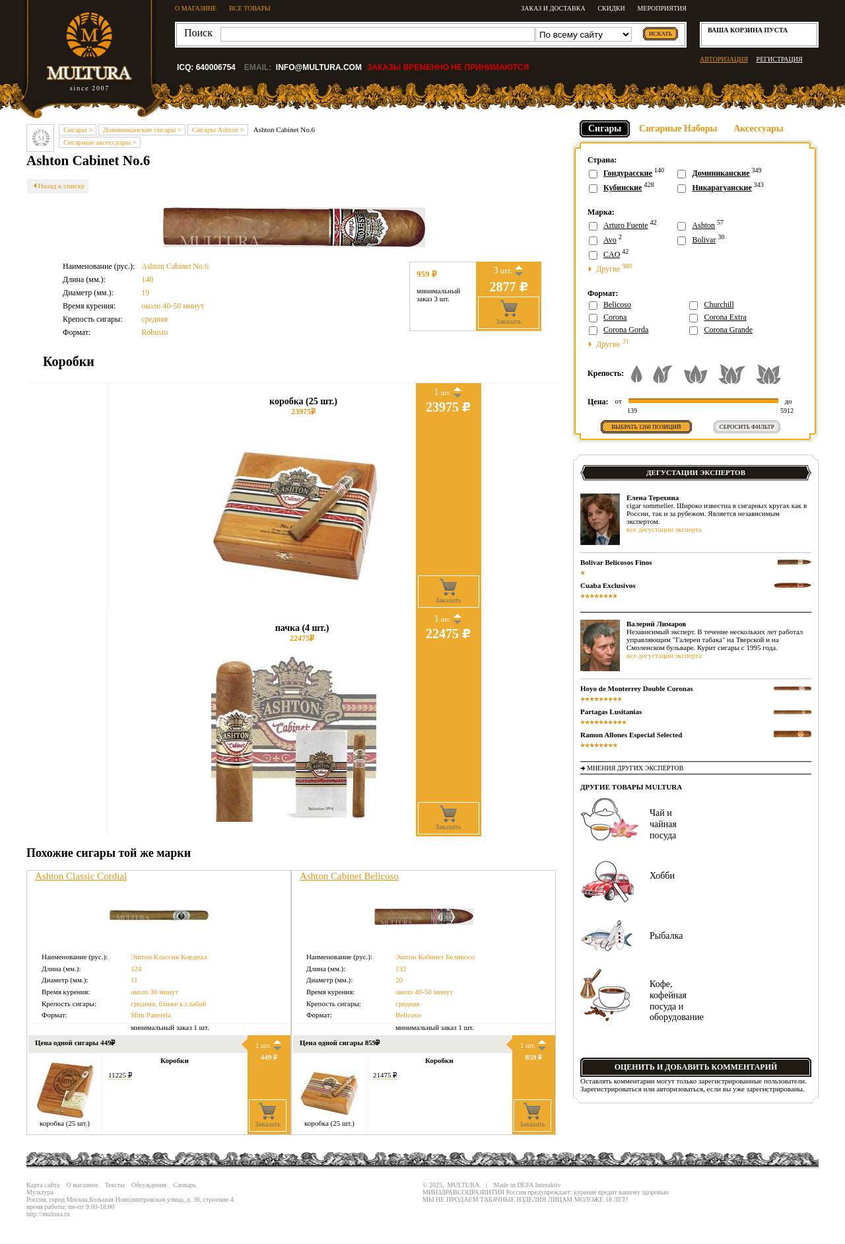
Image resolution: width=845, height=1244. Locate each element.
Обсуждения (148, 1185)
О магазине (82, 1185)
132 (401, 968)
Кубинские (622, 187)
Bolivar (704, 239)
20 (399, 980)
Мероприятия (662, 8)
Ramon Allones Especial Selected (631, 735)
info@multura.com (319, 67)
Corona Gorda (625, 329)
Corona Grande (728, 329)
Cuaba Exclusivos (607, 585)
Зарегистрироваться (611, 1089)
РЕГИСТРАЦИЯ (780, 59)
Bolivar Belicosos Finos (616, 562)
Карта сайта (43, 1185)
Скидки (611, 8)
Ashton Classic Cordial (81, 876)
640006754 (216, 67)
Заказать (509, 312)
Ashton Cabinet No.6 (175, 266)
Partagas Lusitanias (611, 711)
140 (147, 279)
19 (145, 292)
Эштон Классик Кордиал (169, 957)
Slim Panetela (151, 1015)
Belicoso (408, 1015)
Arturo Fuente (625, 225)
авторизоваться (680, 1089)
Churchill (718, 304)
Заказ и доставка (553, 8)
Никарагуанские (721, 187)
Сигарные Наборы (678, 128)
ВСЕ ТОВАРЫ (250, 8)
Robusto (154, 332)
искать (660, 33)
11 (134, 980)
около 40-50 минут (172, 306)
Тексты (115, 1185)
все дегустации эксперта (664, 529)
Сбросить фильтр (747, 426)
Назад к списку (57, 186)
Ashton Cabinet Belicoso (349, 876)
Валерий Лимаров (656, 624)
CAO (611, 254)
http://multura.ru (48, 1214)
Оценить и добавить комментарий (696, 1067)
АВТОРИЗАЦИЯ (724, 59)
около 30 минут (154, 992)
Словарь (184, 1185)
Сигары (604, 128)
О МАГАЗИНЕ (196, 8)
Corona (614, 317)
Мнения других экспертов (635, 768)
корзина (746, 30)
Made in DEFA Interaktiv (527, 1185)
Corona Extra (725, 317)
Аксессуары (758, 128)
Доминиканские (720, 173)
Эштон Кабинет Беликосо (435, 957)
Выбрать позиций (646, 426)
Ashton (703, 225)
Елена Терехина (652, 497)
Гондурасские (627, 173)
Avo (610, 239)
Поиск (198, 32)
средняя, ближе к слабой (168, 1003)
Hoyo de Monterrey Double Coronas (636, 688)
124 (136, 968)
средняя (154, 319)
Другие (610, 268)
